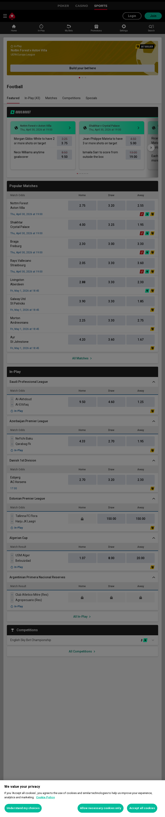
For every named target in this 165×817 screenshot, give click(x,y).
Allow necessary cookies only (100, 808)
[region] (82, 798)
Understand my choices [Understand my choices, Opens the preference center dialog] (23, 808)
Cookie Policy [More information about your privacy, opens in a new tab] (45, 797)
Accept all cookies (142, 808)
